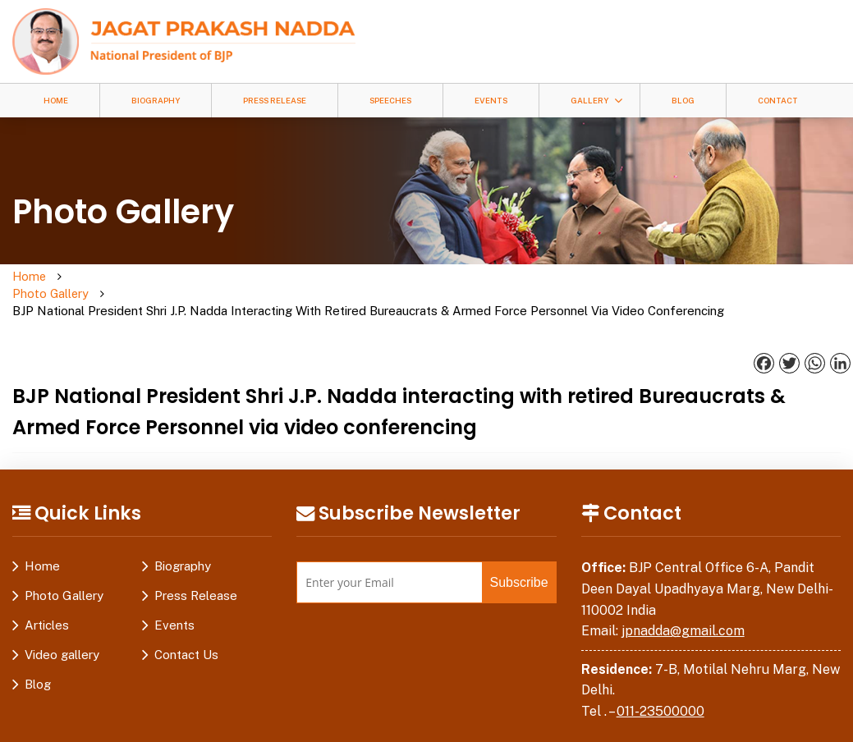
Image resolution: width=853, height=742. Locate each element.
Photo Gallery (92, 285)
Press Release (274, 100)
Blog (683, 100)
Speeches (390, 100)
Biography (155, 100)
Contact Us (186, 639)
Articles (47, 609)
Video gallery (62, 639)
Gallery (589, 100)
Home (56, 100)
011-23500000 (660, 695)
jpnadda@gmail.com (683, 615)
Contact (778, 100)
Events (491, 100)
